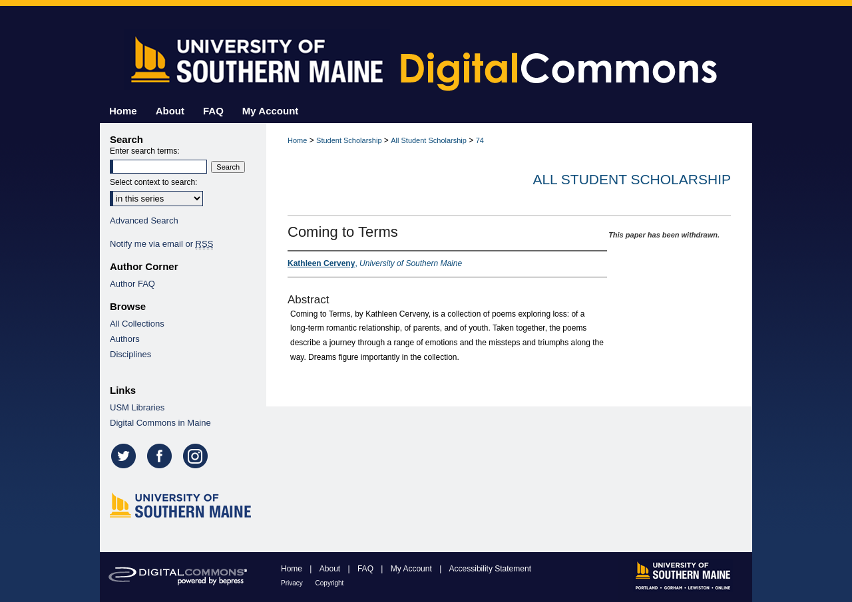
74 (480, 140)
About (331, 568)
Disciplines (130, 354)
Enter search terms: (145, 151)
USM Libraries (137, 407)
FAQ (366, 568)
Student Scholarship (348, 140)
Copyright (330, 583)
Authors (125, 339)
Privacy (293, 583)
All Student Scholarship (429, 140)
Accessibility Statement (490, 568)
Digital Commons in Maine (160, 423)
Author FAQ (132, 284)
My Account (412, 568)
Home (297, 140)
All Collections (137, 324)
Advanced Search (144, 221)
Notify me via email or (161, 244)
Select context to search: (153, 182)
